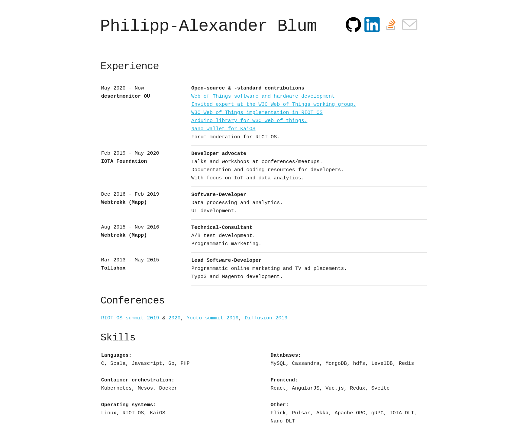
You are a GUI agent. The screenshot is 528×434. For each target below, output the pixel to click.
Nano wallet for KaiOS (223, 129)
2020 (174, 318)
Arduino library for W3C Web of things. (249, 121)
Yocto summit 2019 (213, 318)
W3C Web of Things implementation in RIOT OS (257, 113)
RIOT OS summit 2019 (130, 318)
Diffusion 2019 (266, 318)
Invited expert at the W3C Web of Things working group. (273, 104)
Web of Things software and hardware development (263, 96)
